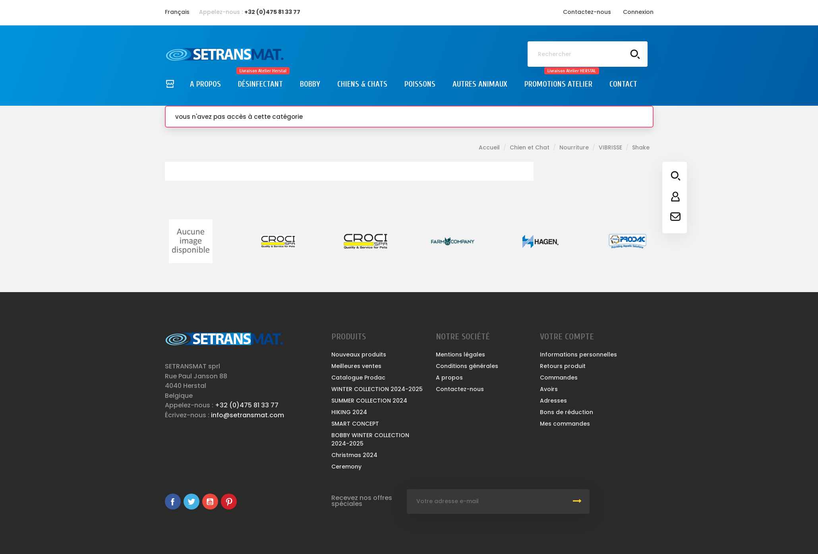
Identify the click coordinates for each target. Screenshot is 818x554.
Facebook (173, 501)
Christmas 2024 (354, 455)
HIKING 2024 (349, 412)
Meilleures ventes (356, 366)
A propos (449, 378)
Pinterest (229, 501)
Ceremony (346, 467)
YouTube (210, 501)
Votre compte (567, 336)
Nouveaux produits (358, 354)
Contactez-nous (587, 12)
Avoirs (549, 389)
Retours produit (563, 366)
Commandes (559, 378)
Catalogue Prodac (358, 378)
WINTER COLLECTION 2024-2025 (377, 389)
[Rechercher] (588, 54)
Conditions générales (467, 366)
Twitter (191, 501)
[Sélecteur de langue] (177, 12)
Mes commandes (565, 424)
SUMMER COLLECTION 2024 (369, 401)
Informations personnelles (578, 354)
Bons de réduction (566, 412)
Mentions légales (460, 354)
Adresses (553, 401)
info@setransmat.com (247, 415)
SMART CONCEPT (355, 424)
